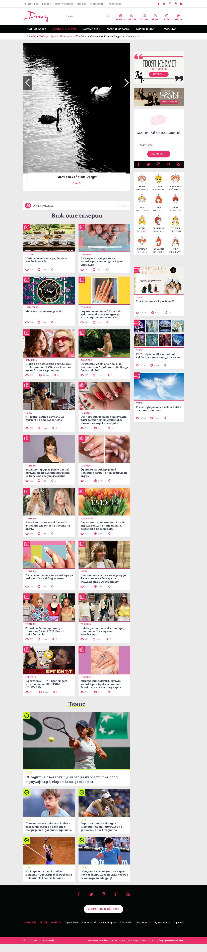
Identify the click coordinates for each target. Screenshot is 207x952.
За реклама (29, 930)
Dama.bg (46, 4)
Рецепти (120, 17)
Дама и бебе (91, 28)
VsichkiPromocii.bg (64, 4)
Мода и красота (118, 28)
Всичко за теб (36, 28)
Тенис (76, 712)
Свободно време (65, 28)
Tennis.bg (81, 4)
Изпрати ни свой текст (103, 917)
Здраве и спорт (146, 28)
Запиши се (158, 157)
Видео (155, 17)
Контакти (56, 930)
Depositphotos (72, 930)
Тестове (143, 17)
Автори (44, 930)
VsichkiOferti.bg (30, 4)
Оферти (178, 17)
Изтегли (158, 77)
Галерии (132, 17)
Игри (166, 17)
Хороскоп (170, 28)
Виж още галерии (76, 223)
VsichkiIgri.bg (115, 4)
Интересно (67, 36)
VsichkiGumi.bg (97, 4)
